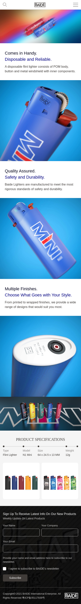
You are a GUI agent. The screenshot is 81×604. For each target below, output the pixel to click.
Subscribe (15, 578)
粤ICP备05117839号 (33, 598)
